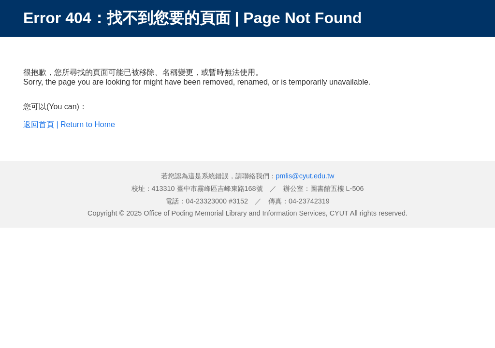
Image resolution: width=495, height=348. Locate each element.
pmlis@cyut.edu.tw (305, 176)
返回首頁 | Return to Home (69, 124)
